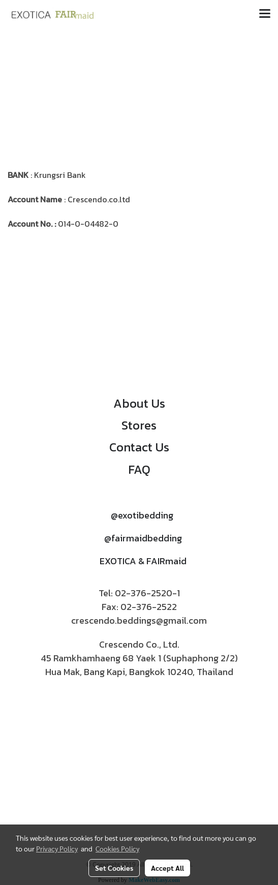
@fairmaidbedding (143, 538)
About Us (139, 403)
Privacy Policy (57, 848)
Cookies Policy (117, 848)
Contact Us (139, 447)
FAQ (139, 469)
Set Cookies (114, 867)
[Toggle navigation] (265, 14)
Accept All (167, 867)
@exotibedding (142, 515)
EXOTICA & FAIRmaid (143, 561)
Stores (139, 425)
